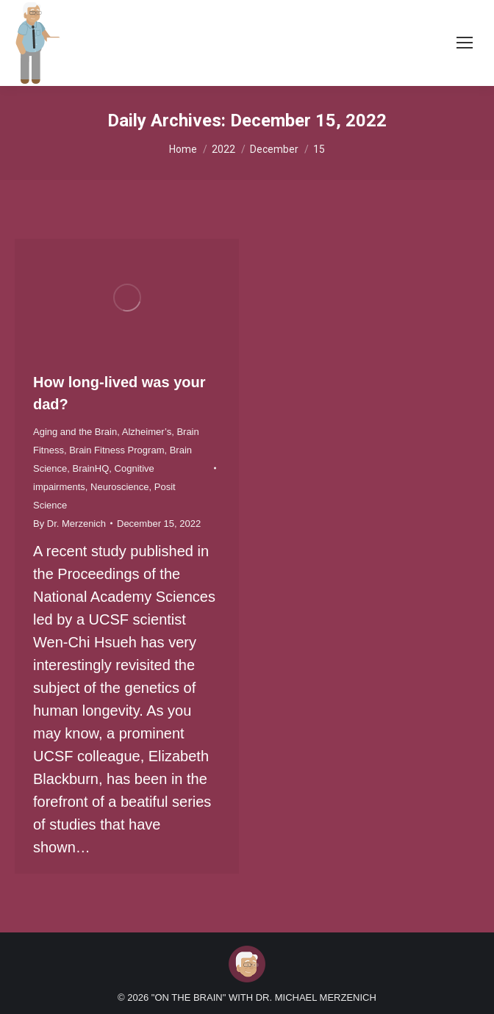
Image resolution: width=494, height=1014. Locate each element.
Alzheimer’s (146, 431)
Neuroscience (119, 486)
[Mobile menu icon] (464, 42)
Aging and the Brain (75, 431)
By (69, 523)
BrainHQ (90, 468)
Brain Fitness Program (116, 450)
